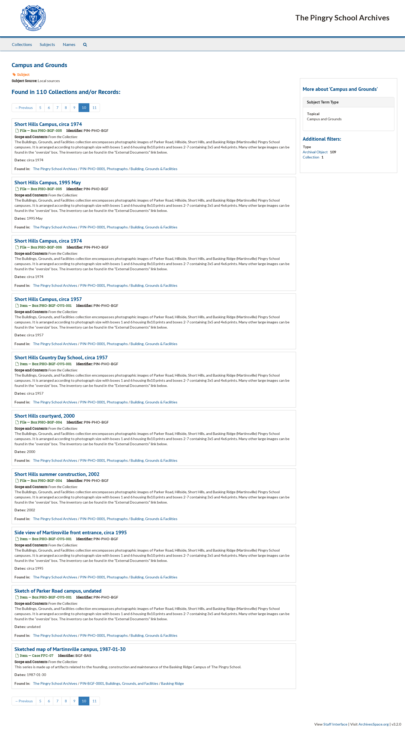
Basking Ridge (172, 683)
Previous (24, 107)
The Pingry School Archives (55, 168)
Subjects (47, 44)
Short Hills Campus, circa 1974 (48, 124)
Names (69, 44)
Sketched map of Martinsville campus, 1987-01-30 (70, 649)
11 (94, 107)
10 (84, 107)
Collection (311, 157)
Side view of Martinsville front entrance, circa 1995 (70, 532)
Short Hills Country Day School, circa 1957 (61, 357)
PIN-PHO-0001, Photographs (104, 168)
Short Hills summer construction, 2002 (56, 474)
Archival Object (316, 152)
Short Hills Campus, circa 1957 (48, 299)
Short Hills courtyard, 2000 (44, 415)
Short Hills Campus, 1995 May (47, 182)
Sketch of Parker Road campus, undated (58, 590)
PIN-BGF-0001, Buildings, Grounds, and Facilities (119, 683)
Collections (22, 44)
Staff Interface (335, 724)
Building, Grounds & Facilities (154, 168)
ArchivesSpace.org (374, 724)
